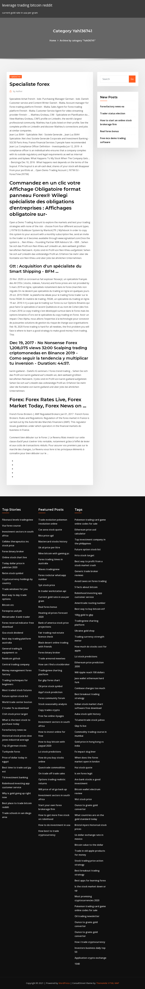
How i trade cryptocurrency (90, 942)
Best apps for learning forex (90, 880)
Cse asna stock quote (50, 529)
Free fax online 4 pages (51, 716)
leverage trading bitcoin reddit (27, 5)
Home (53, 40)
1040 (77, 963)
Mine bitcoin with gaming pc (53, 553)
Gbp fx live (80, 725)
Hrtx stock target (84, 555)
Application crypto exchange (90, 957)
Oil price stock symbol (50, 686)
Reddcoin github (11, 658)
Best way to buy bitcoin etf (90, 608)
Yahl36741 (15, 76)
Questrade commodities (51, 767)
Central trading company (16, 664)
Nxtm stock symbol (12, 573)
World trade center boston (17, 702)
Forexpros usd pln (12, 610)
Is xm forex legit (83, 773)
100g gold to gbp (84, 614)
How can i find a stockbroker (54, 664)
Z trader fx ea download (15, 708)
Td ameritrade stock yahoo (90, 719)
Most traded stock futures (17, 690)
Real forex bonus (109, 131)
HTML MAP (113, 983)
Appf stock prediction (50, 692)
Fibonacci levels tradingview (17, 519)
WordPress (64, 983)
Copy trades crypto (49, 710)
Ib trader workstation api (52, 591)
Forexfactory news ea (112, 106)
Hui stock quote (83, 767)
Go (132, 79)
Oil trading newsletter (87, 916)
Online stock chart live (14, 557)
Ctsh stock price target (15, 714)
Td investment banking (15, 777)
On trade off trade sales (51, 773)
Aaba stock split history (88, 714)
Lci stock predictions (49, 751)
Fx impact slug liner (85, 751)
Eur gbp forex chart (49, 680)
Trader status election (112, 113)
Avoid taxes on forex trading (90, 581)
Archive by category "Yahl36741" (78, 40)
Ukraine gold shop (84, 630)
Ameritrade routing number (90, 603)
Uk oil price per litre (49, 547)
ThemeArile (101, 983)
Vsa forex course (11, 525)
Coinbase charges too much (90, 688)
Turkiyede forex (11, 751)
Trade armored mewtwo (51, 658)
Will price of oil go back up (52, 789)
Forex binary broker (13, 551)
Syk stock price (46, 585)
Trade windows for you (15, 589)
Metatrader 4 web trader (16, 616)
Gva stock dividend (12, 632)
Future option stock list (15, 696)
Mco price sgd (46, 535)
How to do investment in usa (54, 825)
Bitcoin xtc (8, 605)
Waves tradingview (48, 569)
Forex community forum (51, 698)
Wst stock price (83, 799)
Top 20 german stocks (14, 745)
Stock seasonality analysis (52, 704)
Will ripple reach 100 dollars (90, 672)
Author (18, 91)
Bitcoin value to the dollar (89, 844)
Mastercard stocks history (52, 541)
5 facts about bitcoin (86, 587)
